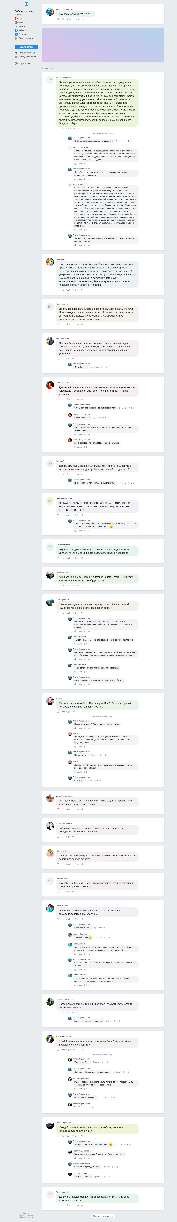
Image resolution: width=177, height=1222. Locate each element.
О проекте (26, 1213)
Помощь (30, 1215)
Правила (22, 1215)
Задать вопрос (26, 47)
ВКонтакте (21, 34)
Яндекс (20, 26)
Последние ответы (25, 56)
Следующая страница (103, 1216)
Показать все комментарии (103, 133)
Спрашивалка (23, 63)
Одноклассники (24, 38)
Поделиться (83, 19)
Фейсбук (20, 30)
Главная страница (25, 52)
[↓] (78, 19)
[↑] (74, 19)
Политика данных (27, 1217)
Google (20, 22)
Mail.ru (20, 18)
